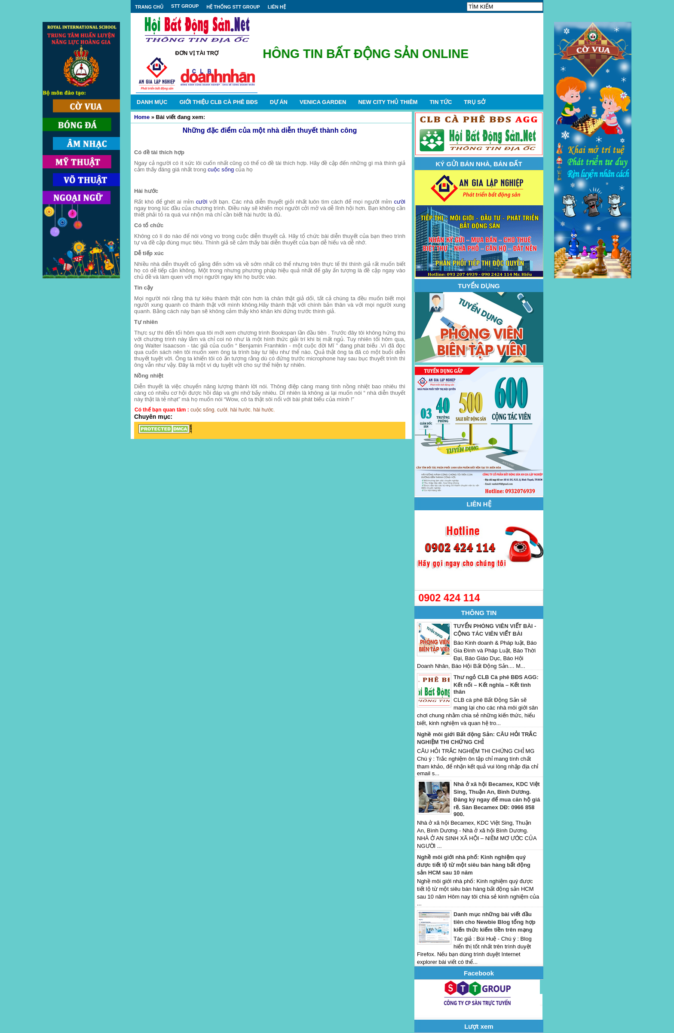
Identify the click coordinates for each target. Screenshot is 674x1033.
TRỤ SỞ (474, 102)
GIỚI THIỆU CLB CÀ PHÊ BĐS (218, 102)
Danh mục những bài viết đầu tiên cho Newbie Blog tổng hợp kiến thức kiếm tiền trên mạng (494, 922)
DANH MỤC (152, 102)
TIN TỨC (440, 102)
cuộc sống (221, 169)
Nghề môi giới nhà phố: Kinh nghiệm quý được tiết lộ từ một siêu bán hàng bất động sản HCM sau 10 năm (473, 865)
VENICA (323, 102)
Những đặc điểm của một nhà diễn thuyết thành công (270, 130)
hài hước (240, 410)
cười (201, 201)
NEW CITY (387, 102)
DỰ (279, 102)
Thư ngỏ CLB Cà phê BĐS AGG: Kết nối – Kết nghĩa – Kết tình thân (496, 684)
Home (142, 117)
